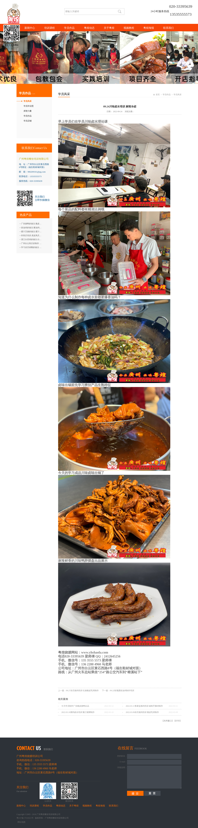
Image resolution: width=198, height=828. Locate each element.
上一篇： (78, 690)
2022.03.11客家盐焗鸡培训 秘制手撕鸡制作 (144, 706)
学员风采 (178, 94)
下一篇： (118, 690)
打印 (178, 721)
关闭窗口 (168, 721)
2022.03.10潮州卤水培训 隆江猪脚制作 (78, 712)
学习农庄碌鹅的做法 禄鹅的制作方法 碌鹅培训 (41, 247)
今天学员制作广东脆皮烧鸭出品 (75, 706)
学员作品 (167, 94)
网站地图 (20, 822)
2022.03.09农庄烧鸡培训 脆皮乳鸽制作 (142, 712)
